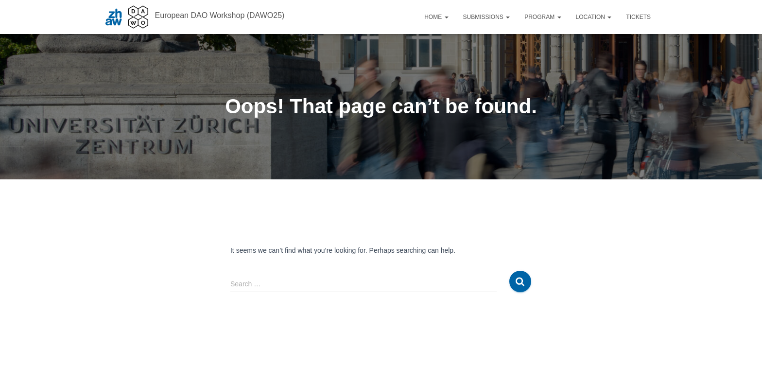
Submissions (486, 17)
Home (436, 17)
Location (594, 17)
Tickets (638, 17)
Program (542, 17)
